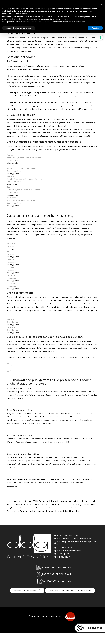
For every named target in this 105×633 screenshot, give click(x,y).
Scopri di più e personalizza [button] (18, 28)
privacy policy (13, 163)
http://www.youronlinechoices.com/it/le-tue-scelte (35, 129)
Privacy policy (63, 556)
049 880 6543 (64, 547)
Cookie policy (63, 553)
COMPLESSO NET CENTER (53, 581)
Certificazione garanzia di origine (70, 590)
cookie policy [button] (21, 14)
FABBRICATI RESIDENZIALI (53, 574)
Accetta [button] (95, 28)
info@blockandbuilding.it (69, 550)
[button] (101, 4)
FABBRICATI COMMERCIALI (53, 567)
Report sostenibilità (27, 590)
